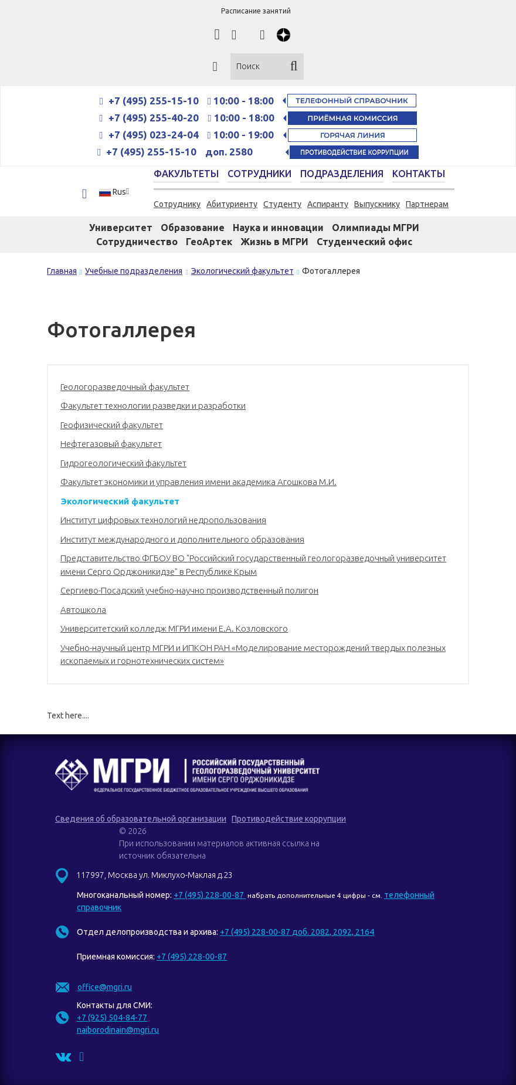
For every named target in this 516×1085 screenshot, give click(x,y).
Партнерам (427, 204)
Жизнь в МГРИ (274, 241)
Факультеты (186, 173)
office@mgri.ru (104, 987)
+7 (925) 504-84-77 (112, 1017)
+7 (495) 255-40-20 (154, 117)
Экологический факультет (119, 501)
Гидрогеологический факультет (123, 463)
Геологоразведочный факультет (124, 387)
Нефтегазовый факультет (111, 444)
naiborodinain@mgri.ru (118, 1030)
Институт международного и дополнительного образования (182, 539)
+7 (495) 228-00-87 (210, 895)
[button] (117, 191)
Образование (193, 227)
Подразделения (341, 173)
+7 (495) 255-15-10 (153, 100)
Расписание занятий (256, 11)
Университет (120, 227)
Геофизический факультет (111, 425)
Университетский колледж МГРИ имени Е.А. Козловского (174, 628)
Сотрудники (259, 173)
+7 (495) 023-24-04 (153, 134)
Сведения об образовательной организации (140, 818)
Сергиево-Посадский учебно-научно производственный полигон (189, 590)
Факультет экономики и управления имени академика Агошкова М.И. (198, 482)
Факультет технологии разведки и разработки (153, 406)
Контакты (418, 173)
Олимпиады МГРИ (375, 227)
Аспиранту (327, 204)
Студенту (282, 204)
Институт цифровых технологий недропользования (163, 520)
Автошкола (83, 610)
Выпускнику (377, 204)
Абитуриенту (231, 204)
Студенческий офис (364, 241)
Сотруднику (177, 204)
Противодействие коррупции (289, 818)
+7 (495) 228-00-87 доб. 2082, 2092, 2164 (297, 932)
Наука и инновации (278, 227)
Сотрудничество (137, 241)
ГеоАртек (209, 241)
